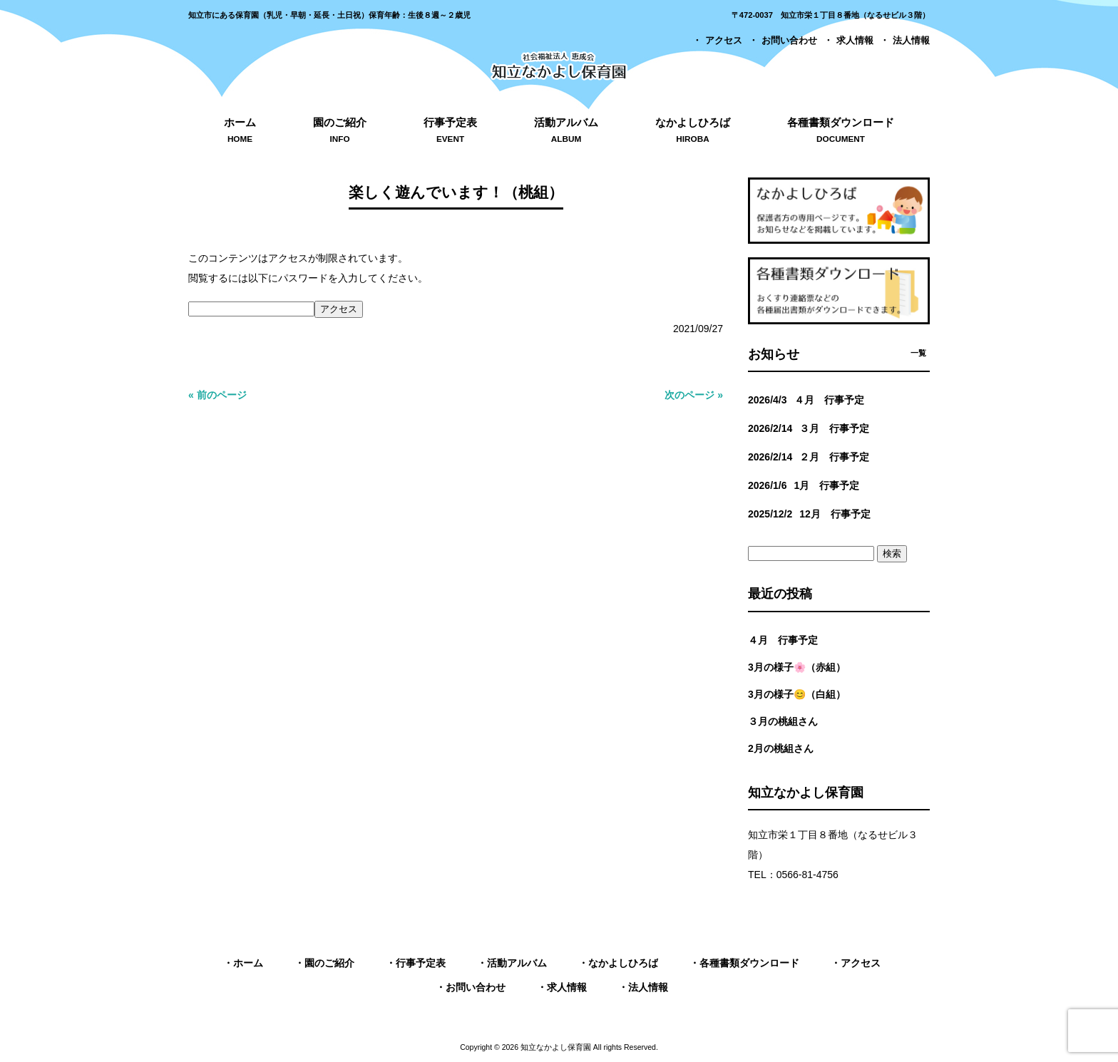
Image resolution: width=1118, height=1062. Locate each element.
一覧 (918, 353)
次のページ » (694, 395)
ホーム (248, 963)
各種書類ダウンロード (749, 963)
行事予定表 (421, 963)
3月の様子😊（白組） (797, 694)
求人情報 (854, 41)
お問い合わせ (789, 41)
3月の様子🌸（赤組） (797, 667)
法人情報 (911, 41)
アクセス (723, 41)
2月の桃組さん (781, 748)
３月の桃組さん (783, 721)
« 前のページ (217, 395)
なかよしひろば (623, 963)
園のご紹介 (329, 963)
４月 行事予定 (783, 640)
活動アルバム (517, 963)
